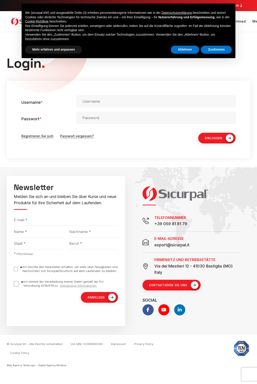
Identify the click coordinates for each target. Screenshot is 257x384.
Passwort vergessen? (77, 136)
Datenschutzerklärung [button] (176, 12)
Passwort (31, 118)
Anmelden (102, 297)
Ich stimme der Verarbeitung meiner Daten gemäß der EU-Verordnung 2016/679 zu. (63, 284)
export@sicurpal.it (172, 245)
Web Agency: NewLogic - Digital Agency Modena (36, 365)
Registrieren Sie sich (37, 136)
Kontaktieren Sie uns (173, 285)
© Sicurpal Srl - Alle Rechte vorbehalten (35, 344)
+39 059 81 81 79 (170, 223)
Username (32, 102)
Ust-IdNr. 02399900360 (87, 344)
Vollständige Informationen (78, 285)
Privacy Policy (143, 344)
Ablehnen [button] (185, 49)
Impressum (118, 344)
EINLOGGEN (219, 138)
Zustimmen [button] (216, 49)
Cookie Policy (19, 353)
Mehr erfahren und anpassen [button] (53, 49)
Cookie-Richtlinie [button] (37, 21)
